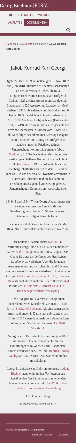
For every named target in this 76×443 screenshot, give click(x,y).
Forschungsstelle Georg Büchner (28, 429)
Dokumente (37, 22)
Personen (40, 43)
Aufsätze (15, 22)
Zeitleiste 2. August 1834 (40, 286)
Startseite (11, 43)
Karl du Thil (56, 242)
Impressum (37, 434)
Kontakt (49, 434)
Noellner (14, 154)
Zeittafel (26, 15)
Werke (43, 15)
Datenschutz (63, 434)
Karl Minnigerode (27, 251)
